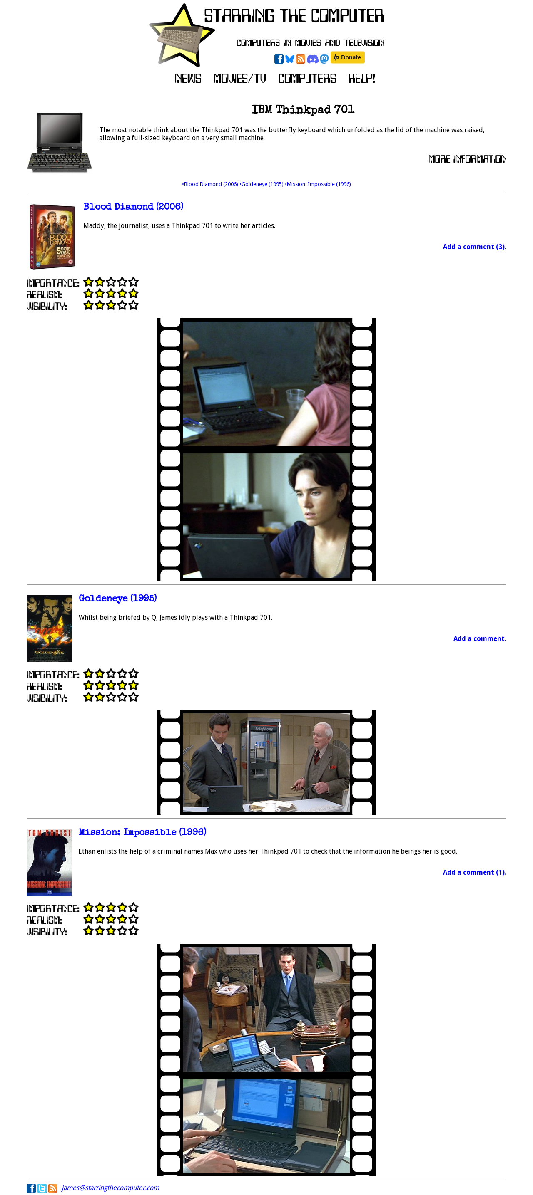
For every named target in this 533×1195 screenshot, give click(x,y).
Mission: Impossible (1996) (142, 833)
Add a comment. (479, 639)
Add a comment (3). (474, 247)
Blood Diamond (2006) (133, 208)
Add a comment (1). (474, 872)
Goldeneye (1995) (118, 599)
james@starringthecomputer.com (110, 1188)
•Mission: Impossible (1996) (318, 184)
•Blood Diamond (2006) (210, 184)
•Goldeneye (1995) (262, 184)
